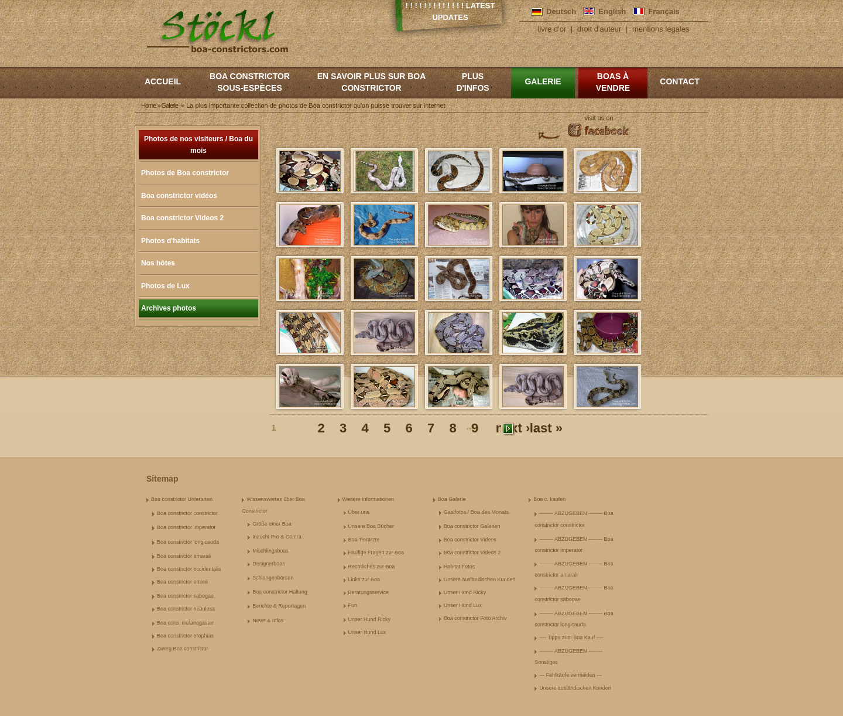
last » (546, 428)
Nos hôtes (158, 263)
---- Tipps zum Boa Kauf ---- (571, 637)
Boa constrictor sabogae (185, 596)
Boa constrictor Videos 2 (182, 218)
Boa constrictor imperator (186, 527)
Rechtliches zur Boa (371, 567)
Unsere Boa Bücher (371, 526)
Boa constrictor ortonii (182, 582)
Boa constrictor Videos (470, 540)
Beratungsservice (368, 592)
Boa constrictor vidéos (179, 196)
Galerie (543, 81)
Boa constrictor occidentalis (189, 569)
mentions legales (661, 29)
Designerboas (268, 564)
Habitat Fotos (459, 567)
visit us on (599, 117)
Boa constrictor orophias (185, 636)
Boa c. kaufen (549, 499)
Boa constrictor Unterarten (182, 499)
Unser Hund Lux (367, 632)
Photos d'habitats (170, 241)
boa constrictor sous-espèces (250, 82)
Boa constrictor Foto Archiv (475, 618)
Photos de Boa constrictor (185, 173)
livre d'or (552, 29)
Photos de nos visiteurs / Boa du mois (198, 145)
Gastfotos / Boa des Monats (476, 512)
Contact (679, 81)
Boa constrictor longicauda (188, 542)
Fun (353, 605)
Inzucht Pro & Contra (276, 537)
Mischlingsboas (270, 551)
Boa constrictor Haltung (279, 592)
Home (148, 105)
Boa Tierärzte (364, 540)
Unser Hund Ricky (369, 619)
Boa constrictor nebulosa (186, 609)
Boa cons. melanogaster (185, 623)
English (612, 11)
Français (663, 11)
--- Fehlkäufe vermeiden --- (570, 675)
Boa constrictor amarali (184, 556)
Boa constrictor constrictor (187, 513)
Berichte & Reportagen (279, 606)
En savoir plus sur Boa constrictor (371, 82)
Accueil (163, 81)
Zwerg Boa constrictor (182, 649)
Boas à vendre (613, 82)
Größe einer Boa (272, 524)
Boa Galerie (452, 499)
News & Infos (267, 620)
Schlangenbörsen (272, 578)
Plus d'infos (472, 82)
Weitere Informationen (368, 499)
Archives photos (168, 308)
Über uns (359, 512)
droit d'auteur (599, 29)
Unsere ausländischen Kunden (480, 579)
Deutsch (561, 11)
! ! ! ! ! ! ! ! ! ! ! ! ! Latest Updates (450, 11)
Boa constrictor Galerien (472, 526)
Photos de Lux (165, 286)
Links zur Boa (364, 579)
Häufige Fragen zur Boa (376, 552)
